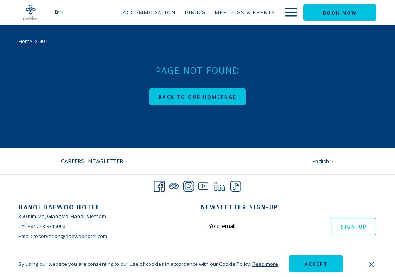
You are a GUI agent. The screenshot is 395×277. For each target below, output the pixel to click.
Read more (265, 263)
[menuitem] (109, 12)
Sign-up (354, 226)
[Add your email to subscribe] (266, 226)
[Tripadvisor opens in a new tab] (174, 185)
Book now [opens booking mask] (340, 12)
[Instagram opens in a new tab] (188, 185)
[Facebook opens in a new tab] (159, 185)
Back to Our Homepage (197, 96)
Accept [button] (315, 263)
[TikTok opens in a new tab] (235, 185)
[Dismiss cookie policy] (371, 264)
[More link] (288, 12)
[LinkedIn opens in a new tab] (219, 185)
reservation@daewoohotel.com (70, 236)
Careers (72, 161)
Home (25, 41)
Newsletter (105, 161)
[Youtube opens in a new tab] (203, 185)
